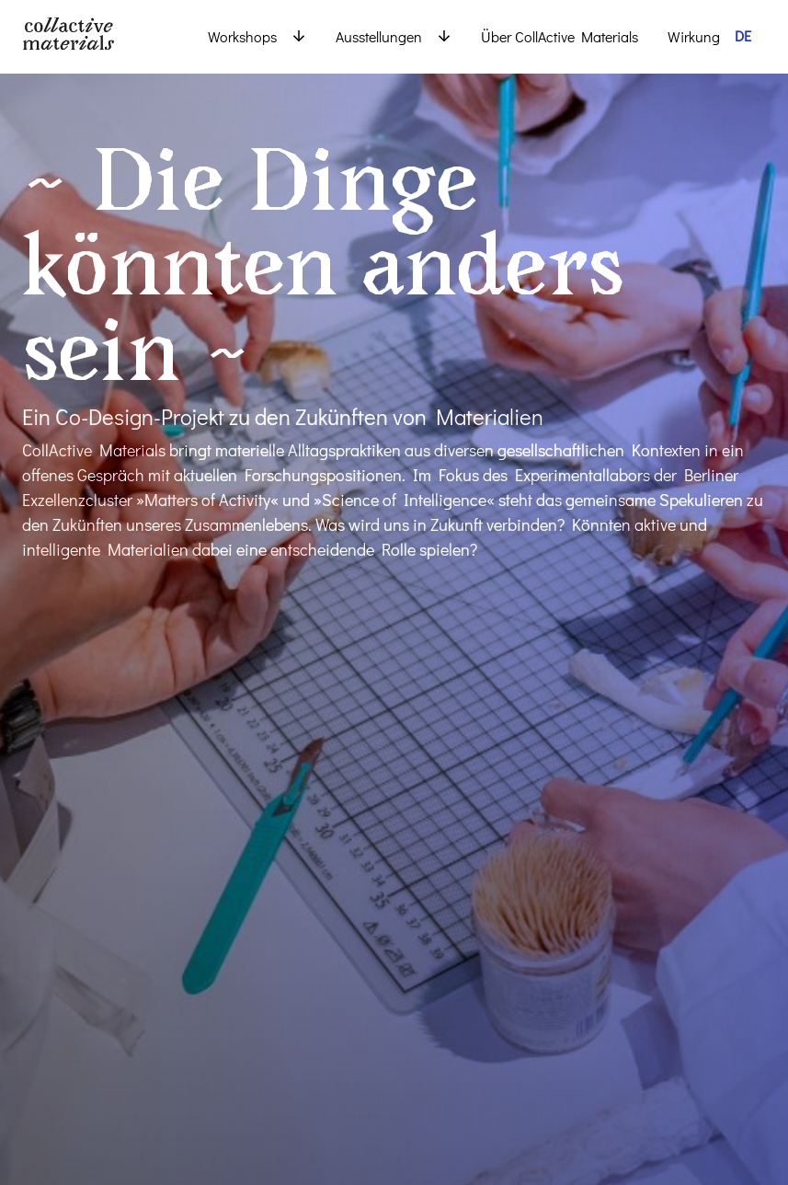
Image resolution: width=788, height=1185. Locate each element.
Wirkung (694, 36)
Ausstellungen (379, 36)
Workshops (242, 36)
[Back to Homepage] (95, 37)
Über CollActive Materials (559, 36)
